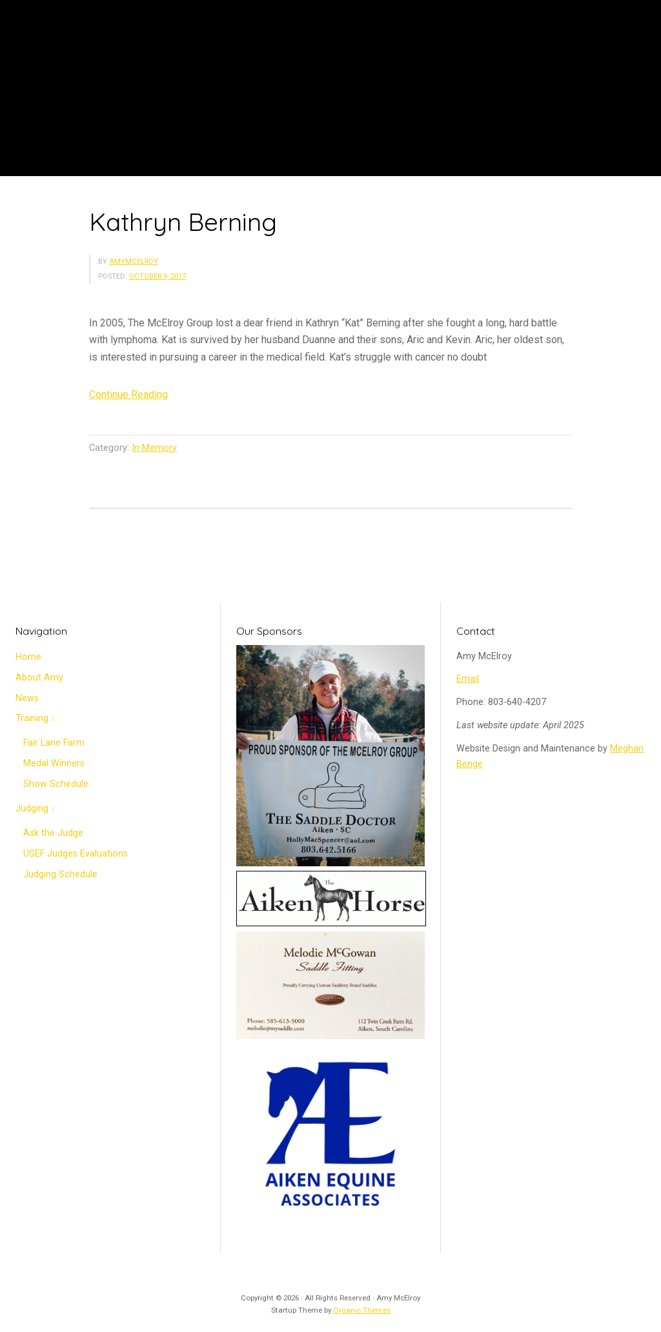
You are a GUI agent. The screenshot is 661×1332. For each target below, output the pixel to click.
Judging (31, 808)
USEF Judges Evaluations (75, 853)
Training (31, 718)
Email (467, 678)
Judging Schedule (60, 874)
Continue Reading (128, 394)
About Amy (39, 677)
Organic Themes (362, 1310)
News (27, 698)
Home (28, 656)
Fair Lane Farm (54, 742)
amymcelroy (133, 261)
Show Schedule (55, 784)
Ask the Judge (53, 833)
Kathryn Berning (183, 221)
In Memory (154, 447)
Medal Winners (54, 763)
